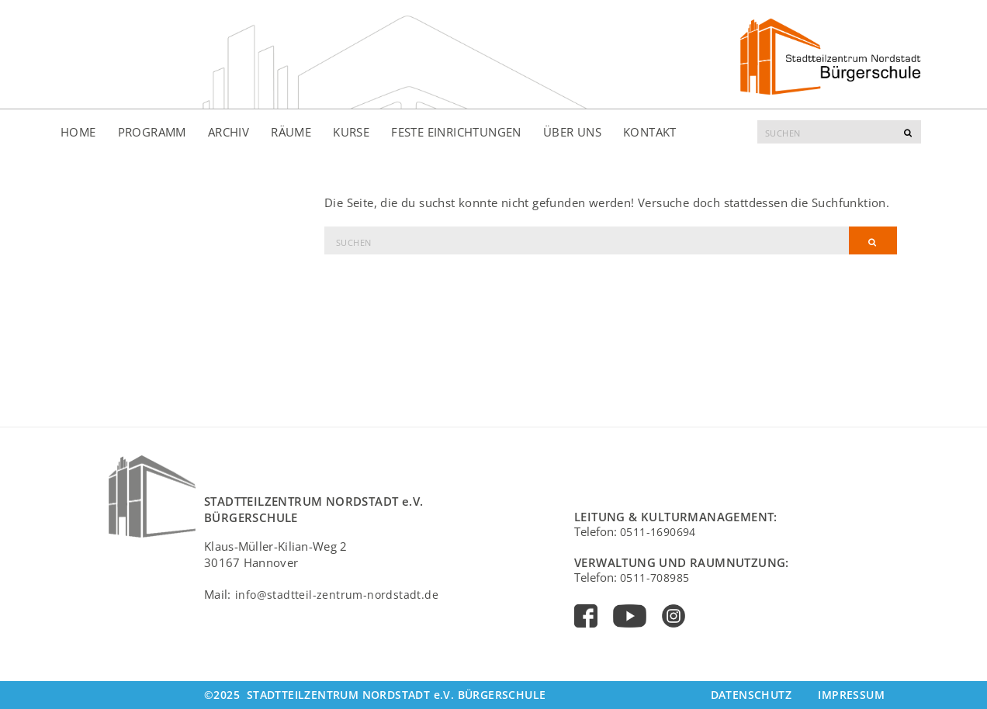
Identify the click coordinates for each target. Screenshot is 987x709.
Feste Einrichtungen (456, 132)
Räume (291, 132)
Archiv (228, 132)
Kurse (351, 132)
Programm (152, 132)
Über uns (572, 132)
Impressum (851, 694)
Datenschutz (751, 694)
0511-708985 (654, 577)
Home (78, 132)
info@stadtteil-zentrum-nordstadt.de (336, 594)
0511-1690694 (658, 531)
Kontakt (650, 132)
